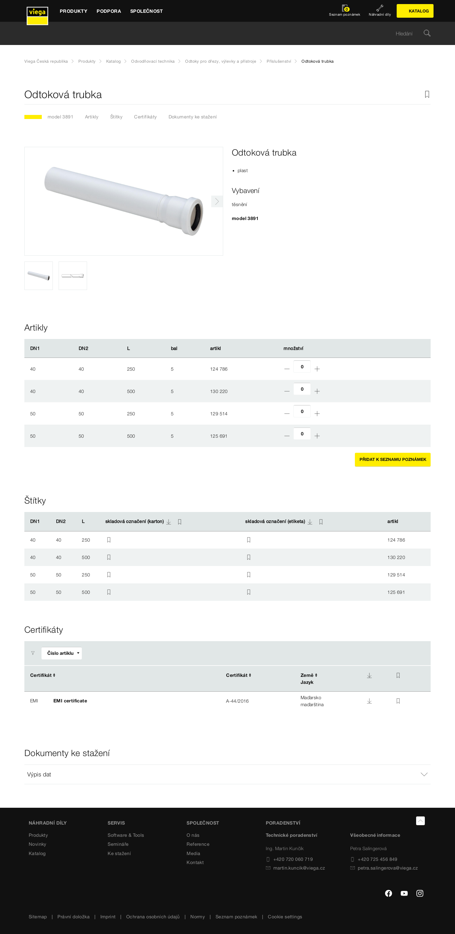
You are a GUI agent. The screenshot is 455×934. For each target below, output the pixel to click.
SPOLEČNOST (203, 823)
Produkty (86, 61)
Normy (197, 916)
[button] (227, 774)
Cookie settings (285, 916)
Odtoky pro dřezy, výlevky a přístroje (220, 61)
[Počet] (302, 366)
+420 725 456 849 (373, 859)
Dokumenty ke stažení (193, 117)
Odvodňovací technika (153, 61)
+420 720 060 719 (289, 859)
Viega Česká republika (46, 61)
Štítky (116, 117)
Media (193, 853)
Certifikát (41, 675)
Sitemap (38, 916)
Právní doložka (73, 916)
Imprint (108, 916)
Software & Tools (126, 835)
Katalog (113, 61)
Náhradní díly (48, 823)
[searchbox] (222, 33)
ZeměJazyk (307, 678)
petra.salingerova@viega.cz (384, 868)
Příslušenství (279, 61)
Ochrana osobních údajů (153, 916)
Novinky (37, 844)
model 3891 (60, 117)
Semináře (118, 844)
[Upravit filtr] (61, 653)
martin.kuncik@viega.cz (295, 868)
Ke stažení (119, 853)
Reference (198, 844)
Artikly (92, 117)
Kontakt (195, 862)
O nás (193, 835)
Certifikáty (145, 117)
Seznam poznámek (236, 916)
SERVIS (116, 823)
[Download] (369, 675)
